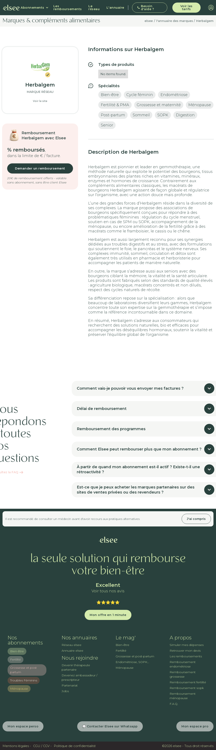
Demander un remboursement (40, 168)
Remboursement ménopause (183, 696)
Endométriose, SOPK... (132, 662)
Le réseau (94, 8)
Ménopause (19, 688)
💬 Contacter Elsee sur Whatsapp (110, 726)
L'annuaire (115, 7)
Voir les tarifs (186, 7)
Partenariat (70, 685)
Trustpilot (108, 596)
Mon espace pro (194, 726)
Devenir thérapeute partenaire (76, 667)
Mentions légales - (17, 746)
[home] (11, 7)
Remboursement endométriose (183, 664)
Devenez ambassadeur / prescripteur (79, 677)
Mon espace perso (23, 726)
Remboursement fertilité (188, 682)
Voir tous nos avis (108, 591)
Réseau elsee (71, 645)
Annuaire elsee (72, 650)
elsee (148, 21)
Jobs (65, 691)
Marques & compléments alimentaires (51, 21)
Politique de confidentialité (75, 746)
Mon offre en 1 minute (108, 615)
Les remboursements (67, 8)
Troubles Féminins (23, 680)
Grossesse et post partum (23, 670)
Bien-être (17, 651)
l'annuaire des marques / (175, 21)
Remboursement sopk (187, 688)
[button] (35, 7)
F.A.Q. (174, 704)
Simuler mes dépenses (187, 645)
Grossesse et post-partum (135, 656)
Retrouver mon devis (185, 650)
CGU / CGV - (42, 746)
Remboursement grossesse (183, 674)
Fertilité (15, 659)
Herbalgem (204, 21)
